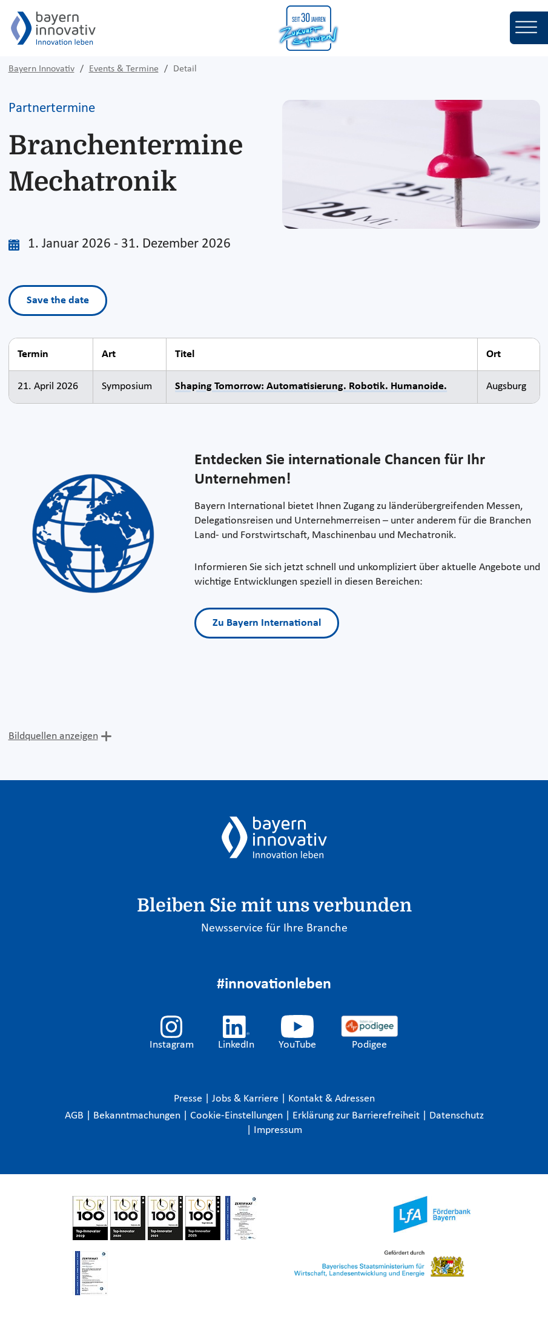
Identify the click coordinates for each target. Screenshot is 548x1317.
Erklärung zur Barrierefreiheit (357, 1116)
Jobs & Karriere (246, 1099)
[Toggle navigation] (529, 27)
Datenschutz (456, 1116)
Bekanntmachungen (138, 1116)
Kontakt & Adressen (331, 1099)
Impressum (278, 1130)
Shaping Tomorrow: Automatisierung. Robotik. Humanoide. (311, 386)
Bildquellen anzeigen (53, 736)
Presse (189, 1099)
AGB (75, 1116)
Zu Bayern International (267, 623)
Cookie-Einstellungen (236, 1116)
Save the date (58, 300)
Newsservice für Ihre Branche (274, 928)
